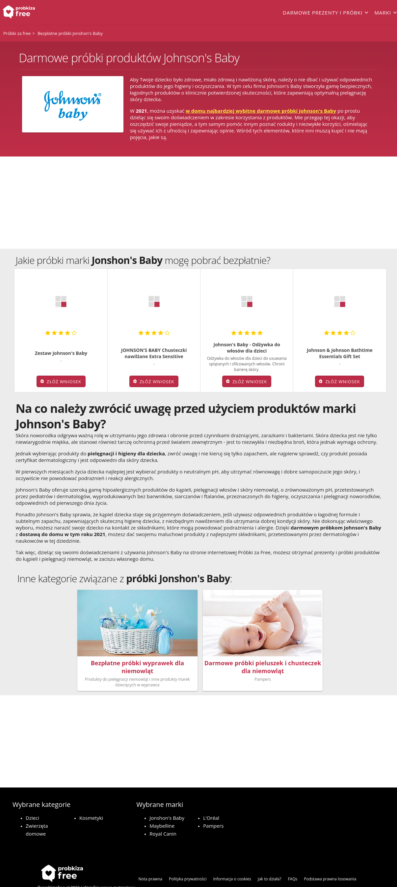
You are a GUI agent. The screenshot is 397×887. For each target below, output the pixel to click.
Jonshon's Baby (166, 800)
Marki (382, 12)
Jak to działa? (269, 861)
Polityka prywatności (187, 861)
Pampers (213, 808)
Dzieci (32, 800)
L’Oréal (211, 800)
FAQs (292, 861)
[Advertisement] (198, 203)
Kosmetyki (91, 800)
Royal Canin (162, 816)
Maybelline (161, 808)
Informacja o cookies (232, 861)
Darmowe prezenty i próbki (322, 12)
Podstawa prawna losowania (330, 861)
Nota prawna (150, 861)
